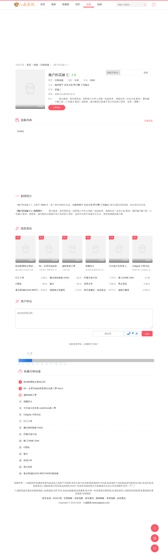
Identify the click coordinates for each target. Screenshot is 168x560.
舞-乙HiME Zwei (134, 277)
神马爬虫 (89, 498)
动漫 (88, 4)
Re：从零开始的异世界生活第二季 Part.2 (59, 266)
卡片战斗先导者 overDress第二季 (125, 266)
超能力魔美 (134, 290)
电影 (53, 4)
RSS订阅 (57, 498)
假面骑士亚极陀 (66, 290)
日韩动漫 (44, 65)
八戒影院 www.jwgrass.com (96, 502)
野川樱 (76, 85)
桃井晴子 (59, 85)
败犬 (66, 283)
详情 (137, 101)
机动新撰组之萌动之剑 (26, 266)
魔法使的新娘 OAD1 (66, 277)
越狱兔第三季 (68, 266)
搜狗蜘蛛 (100, 498)
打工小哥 (31, 277)
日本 (76, 80)
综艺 (77, 4)
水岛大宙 (68, 85)
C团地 (31, 283)
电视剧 (65, 4)
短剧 (99, 4)
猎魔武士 (90, 266)
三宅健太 (85, 85)
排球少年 (100, 283)
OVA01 (20, 131)
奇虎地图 (110, 498)
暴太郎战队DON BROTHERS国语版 (32, 290)
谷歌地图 (78, 498)
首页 (42, 4)
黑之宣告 (134, 283)
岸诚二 (58, 89)
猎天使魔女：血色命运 (100, 290)
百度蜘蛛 (68, 498)
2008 (92, 80)
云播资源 (148, 120)
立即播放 (56, 107)
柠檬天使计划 (100, 277)
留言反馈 (46, 498)
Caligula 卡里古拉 (140, 266)
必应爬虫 (121, 498)
